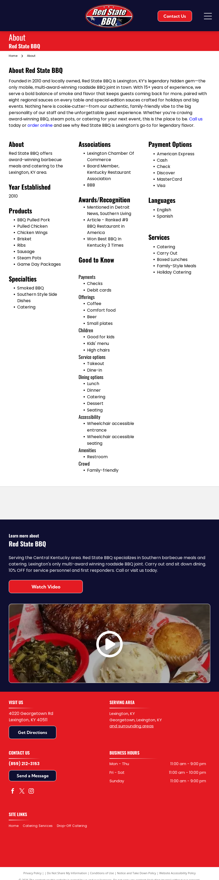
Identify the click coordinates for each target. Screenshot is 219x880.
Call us (196, 119)
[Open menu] (208, 16)
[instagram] (31, 791)
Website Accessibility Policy (177, 873)
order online (40, 125)
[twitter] (22, 791)
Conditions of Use (102, 873)
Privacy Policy (32, 873)
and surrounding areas (132, 726)
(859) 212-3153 (24, 763)
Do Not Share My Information (67, 873)
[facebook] (13, 791)
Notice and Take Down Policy (136, 873)
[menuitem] (15, 826)
